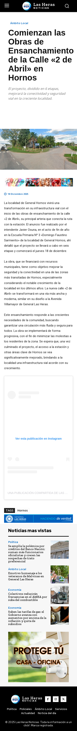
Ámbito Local (19, 23)
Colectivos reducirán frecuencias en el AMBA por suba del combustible (27, 597)
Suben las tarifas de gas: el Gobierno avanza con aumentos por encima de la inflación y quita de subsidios (27, 618)
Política (13, 542)
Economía (14, 589)
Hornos (22, 510)
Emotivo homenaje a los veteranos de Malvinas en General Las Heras (26, 576)
